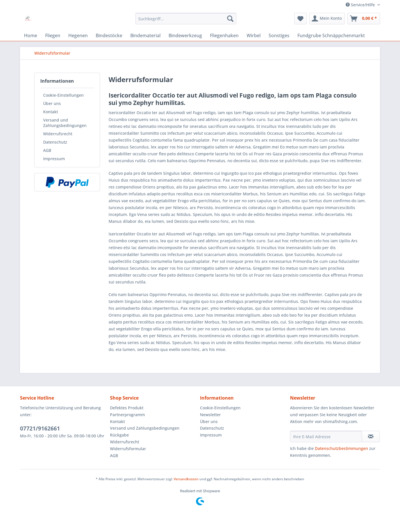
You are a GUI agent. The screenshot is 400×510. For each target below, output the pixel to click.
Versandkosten (186, 479)
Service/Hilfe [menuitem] (361, 4)
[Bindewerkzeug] (185, 35)
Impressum (54, 158)
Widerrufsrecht (57, 133)
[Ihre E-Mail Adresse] (326, 436)
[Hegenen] (78, 35)
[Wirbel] (254, 35)
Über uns (52, 103)
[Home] (30, 35)
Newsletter (210, 414)
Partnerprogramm (127, 414)
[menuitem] (185, 18)
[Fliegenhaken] (224, 35)
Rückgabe (119, 435)
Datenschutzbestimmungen (341, 448)
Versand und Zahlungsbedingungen (65, 122)
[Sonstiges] (279, 35)
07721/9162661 (40, 428)
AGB (47, 150)
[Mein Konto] (327, 18)
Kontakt (50, 111)
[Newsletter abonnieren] (371, 436)
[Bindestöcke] (109, 35)
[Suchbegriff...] (185, 18)
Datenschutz (55, 142)
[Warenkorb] (363, 18)
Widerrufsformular (128, 448)
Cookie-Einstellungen (63, 95)
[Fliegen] (52, 35)
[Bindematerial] (145, 35)
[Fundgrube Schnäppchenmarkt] (331, 35)
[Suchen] (230, 18)
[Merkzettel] (300, 18)
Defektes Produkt (126, 407)
